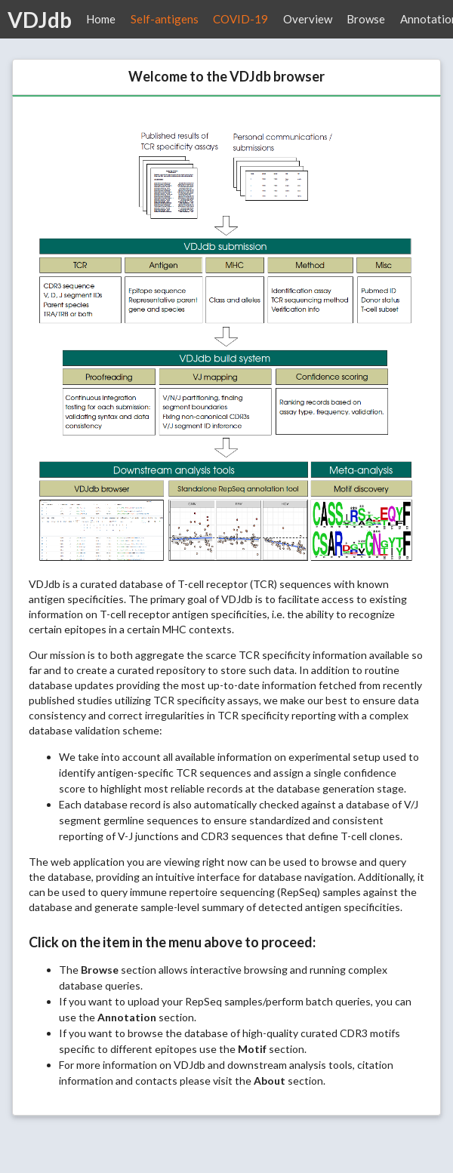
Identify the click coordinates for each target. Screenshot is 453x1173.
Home (101, 19)
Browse (366, 19)
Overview (307, 19)
